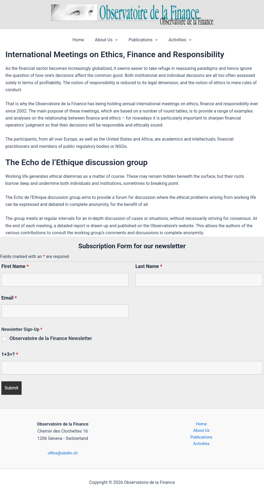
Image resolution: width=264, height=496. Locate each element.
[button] (116, 40)
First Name (15, 266)
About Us (107, 40)
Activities (176, 40)
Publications (142, 40)
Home (81, 39)
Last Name (148, 266)
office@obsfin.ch (62, 453)
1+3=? (9, 354)
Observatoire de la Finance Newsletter (50, 338)
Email (9, 298)
